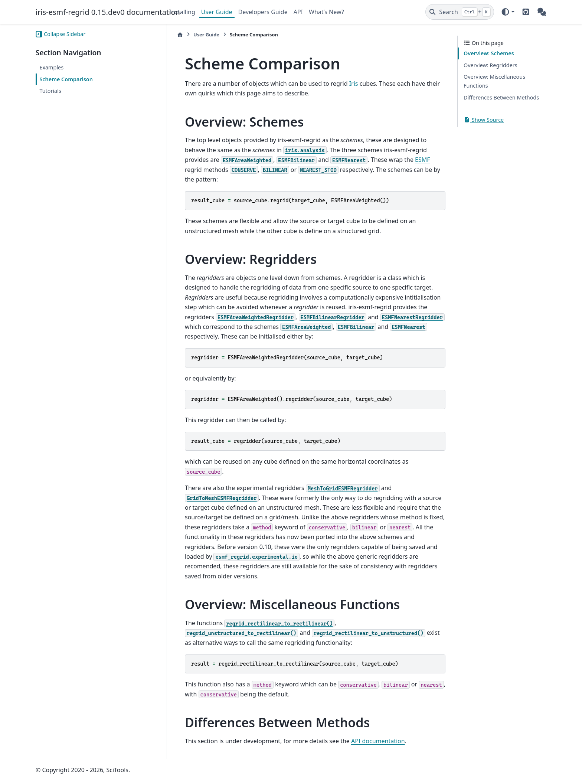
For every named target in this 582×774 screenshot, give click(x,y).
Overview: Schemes (489, 53)
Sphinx (85, 763)
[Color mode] (507, 12)
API (298, 12)
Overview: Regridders (490, 65)
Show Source (484, 119)
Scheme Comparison (66, 79)
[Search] (459, 12)
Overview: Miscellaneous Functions (494, 81)
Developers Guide (263, 12)
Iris (347, 83)
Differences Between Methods (501, 97)
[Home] (173, 35)
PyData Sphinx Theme (495, 756)
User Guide (216, 12)
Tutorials (50, 90)
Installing (182, 12)
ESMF (380, 160)
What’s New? (326, 12)
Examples (51, 67)
